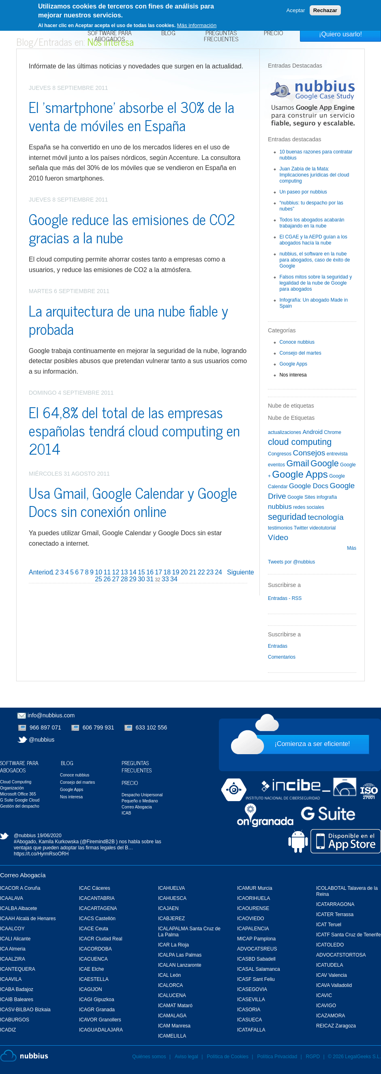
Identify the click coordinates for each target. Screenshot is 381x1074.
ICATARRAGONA (335, 904)
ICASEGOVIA (252, 989)
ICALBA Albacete (18, 908)
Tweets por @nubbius (291, 562)
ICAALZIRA (12, 959)
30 (141, 579)
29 (133, 579)
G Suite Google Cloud (19, 800)
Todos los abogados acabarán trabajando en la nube (311, 223)
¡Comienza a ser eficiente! (312, 743)
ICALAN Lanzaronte (179, 965)
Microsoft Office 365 (18, 794)
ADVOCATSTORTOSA (341, 955)
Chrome (332, 432)
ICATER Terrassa (334, 914)
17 (158, 572)
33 (165, 579)
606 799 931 (98, 727)
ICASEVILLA (251, 999)
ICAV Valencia (331, 975)
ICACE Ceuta (93, 929)
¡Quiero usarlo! (340, 34)
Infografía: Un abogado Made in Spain (313, 303)
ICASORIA (248, 1009)
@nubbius (41, 739)
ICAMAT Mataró (175, 1005)
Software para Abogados (110, 37)
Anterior (40, 572)
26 (107, 579)
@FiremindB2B (98, 841)
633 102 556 (151, 727)
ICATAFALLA (251, 1030)
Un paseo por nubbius (303, 192)
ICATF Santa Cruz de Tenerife (348, 935)
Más (351, 548)
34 (174, 579)
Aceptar (295, 10)
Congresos (279, 454)
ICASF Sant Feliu (256, 979)
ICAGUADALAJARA (101, 1030)
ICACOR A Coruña (20, 888)
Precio (273, 34)
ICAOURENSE (253, 908)
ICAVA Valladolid (334, 985)
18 (167, 572)
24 (218, 572)
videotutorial (323, 528)
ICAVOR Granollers (100, 1020)
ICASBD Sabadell (256, 959)
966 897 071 (45, 727)
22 (201, 572)
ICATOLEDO (330, 945)
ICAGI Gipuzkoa (96, 999)
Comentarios (281, 657)
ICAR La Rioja (173, 945)
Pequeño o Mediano (140, 801)
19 (176, 572)
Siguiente (240, 572)
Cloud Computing (15, 782)
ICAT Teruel (328, 924)
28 (124, 579)
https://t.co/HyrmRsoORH (41, 854)
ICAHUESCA (172, 898)
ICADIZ (8, 1030)
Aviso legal (186, 1056)
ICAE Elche (91, 969)
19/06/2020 (49, 835)
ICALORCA (170, 985)
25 (98, 579)
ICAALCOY (12, 929)
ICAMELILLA (172, 1036)
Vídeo (278, 537)
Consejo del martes (300, 353)
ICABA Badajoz (16, 989)
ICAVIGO (326, 1005)
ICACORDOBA (95, 949)
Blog (168, 34)
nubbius (280, 506)
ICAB (126, 813)
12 (116, 572)
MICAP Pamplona (256, 939)
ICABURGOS (14, 1020)
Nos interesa (292, 375)
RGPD (313, 1056)
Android (312, 432)
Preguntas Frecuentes (221, 37)
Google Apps (293, 364)
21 (193, 572)
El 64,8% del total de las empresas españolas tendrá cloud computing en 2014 (134, 430)
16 (150, 572)
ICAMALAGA (172, 1016)
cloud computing (300, 442)
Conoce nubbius (297, 342)
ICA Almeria (13, 949)
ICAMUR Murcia (254, 888)
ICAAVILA (10, 979)
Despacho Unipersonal (142, 795)
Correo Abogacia (137, 807)
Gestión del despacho (19, 806)
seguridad (287, 517)
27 (115, 579)
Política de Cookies (227, 1056)
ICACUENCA (93, 959)
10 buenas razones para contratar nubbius (315, 155)
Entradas (277, 646)
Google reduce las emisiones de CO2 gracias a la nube (132, 228)
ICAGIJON (90, 989)
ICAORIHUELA (253, 898)
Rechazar (325, 10)
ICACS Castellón (97, 918)
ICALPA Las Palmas (179, 955)
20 (184, 572)
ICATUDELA (329, 965)
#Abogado (25, 841)
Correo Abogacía (23, 875)
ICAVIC (324, 995)
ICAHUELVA (171, 888)
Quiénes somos (149, 1056)
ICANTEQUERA (17, 969)
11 (107, 572)
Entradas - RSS (285, 598)
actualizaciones (284, 432)
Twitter (301, 528)
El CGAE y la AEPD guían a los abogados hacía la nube (313, 240)
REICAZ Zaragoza (336, 1026)
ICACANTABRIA (97, 898)
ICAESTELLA (94, 979)
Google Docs (308, 486)
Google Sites (301, 497)
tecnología (326, 517)
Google (324, 463)
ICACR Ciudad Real (100, 939)
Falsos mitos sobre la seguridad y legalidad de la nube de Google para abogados (315, 283)
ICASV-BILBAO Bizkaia (25, 1009)
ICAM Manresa (174, 1026)
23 (210, 572)
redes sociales (308, 507)
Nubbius (24, 1056)
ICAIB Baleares (16, 999)
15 (141, 572)
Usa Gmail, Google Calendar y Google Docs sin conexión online (133, 502)
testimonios (280, 528)
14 (133, 572)
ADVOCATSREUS (257, 949)
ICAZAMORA (330, 1016)
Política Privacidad (277, 1056)
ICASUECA (249, 1020)
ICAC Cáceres (94, 888)
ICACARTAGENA (98, 908)
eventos (276, 465)
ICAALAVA (11, 898)
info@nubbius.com (51, 715)
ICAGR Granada (97, 1009)
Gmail (297, 463)
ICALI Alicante (15, 939)
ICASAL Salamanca (258, 969)
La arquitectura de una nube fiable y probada (128, 319)
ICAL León (169, 975)
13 (124, 572)
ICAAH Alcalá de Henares (28, 918)
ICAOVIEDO (250, 918)
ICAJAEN (168, 908)
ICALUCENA (172, 995)
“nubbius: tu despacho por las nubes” (311, 206)
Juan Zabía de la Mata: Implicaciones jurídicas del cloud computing (314, 175)
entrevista (337, 454)
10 (98, 572)
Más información (196, 25)
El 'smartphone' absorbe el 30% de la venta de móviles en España (131, 116)
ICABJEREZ (171, 918)
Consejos (309, 453)
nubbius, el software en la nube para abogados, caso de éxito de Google (314, 260)
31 (150, 579)
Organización (12, 788)
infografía (327, 497)
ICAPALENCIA (253, 929)
